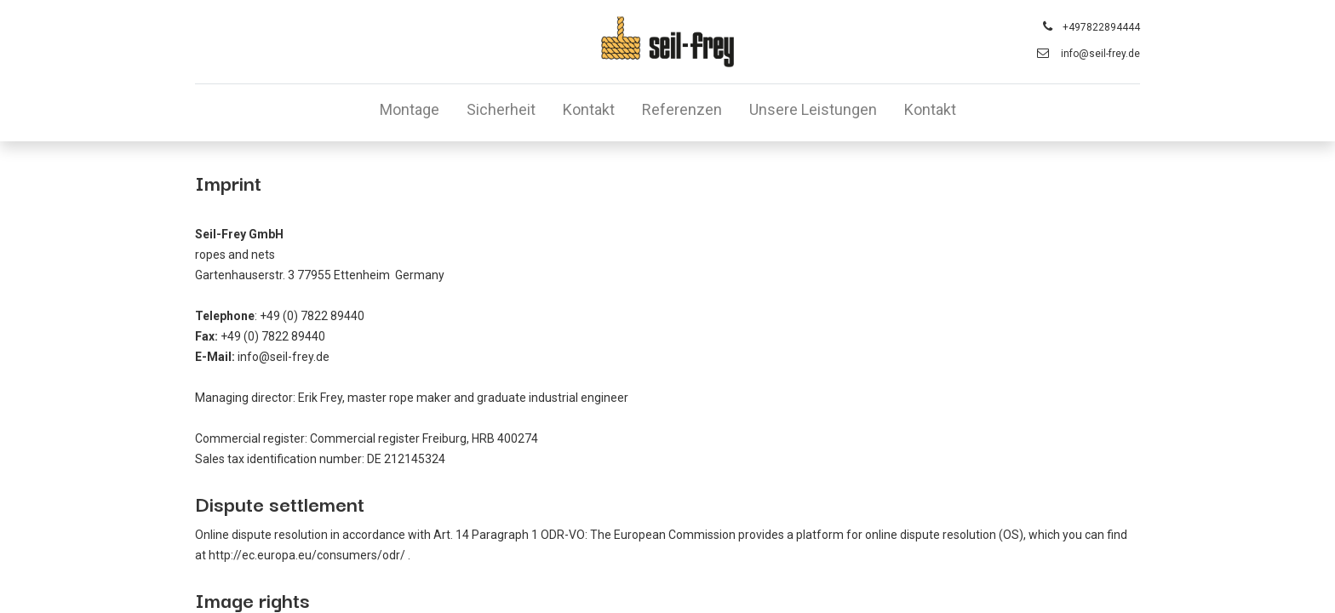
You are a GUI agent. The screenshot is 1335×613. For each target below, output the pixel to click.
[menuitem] (409, 112)
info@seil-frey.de (1100, 54)
